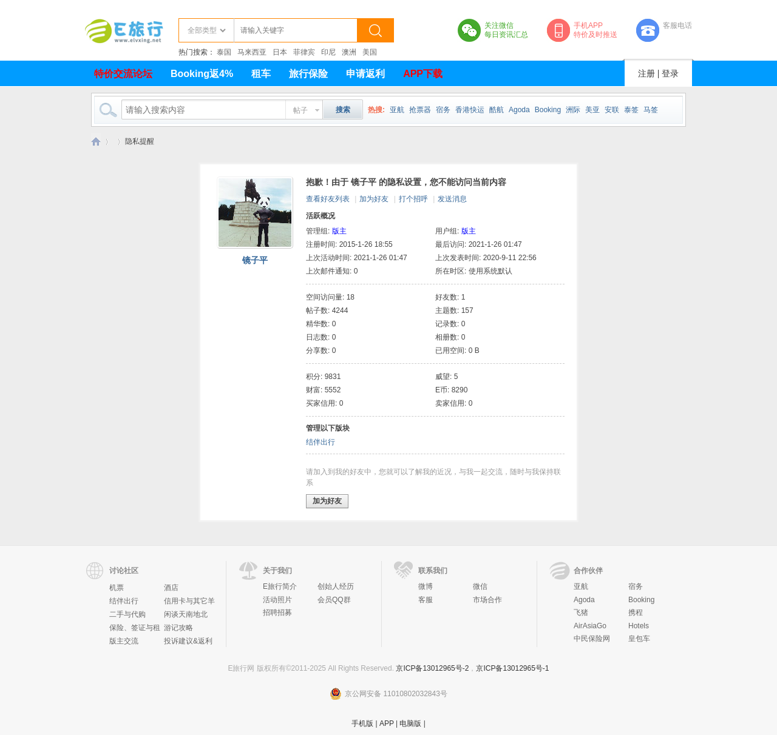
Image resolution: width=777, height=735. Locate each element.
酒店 (171, 587)
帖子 (300, 110)
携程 (635, 612)
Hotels (638, 626)
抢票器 (420, 110)
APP (386, 723)
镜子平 (255, 260)
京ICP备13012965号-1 (512, 668)
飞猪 (581, 612)
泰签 (631, 110)
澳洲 (349, 52)
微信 (480, 586)
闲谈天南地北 (186, 614)
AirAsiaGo (590, 626)
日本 (280, 52)
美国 (369, 52)
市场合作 (487, 600)
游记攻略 (178, 627)
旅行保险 (308, 74)
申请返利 (365, 74)
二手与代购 (127, 614)
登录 (670, 73)
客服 (425, 600)
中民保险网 (592, 638)
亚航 (397, 110)
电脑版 (410, 723)
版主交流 (123, 641)
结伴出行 (320, 442)
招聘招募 (277, 612)
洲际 (573, 110)
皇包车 (639, 638)
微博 (425, 586)
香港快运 (469, 110)
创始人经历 (335, 586)
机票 (116, 587)
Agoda (519, 110)
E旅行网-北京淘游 (96, 141)
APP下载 (423, 74)
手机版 (362, 723)
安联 (612, 110)
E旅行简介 (280, 586)
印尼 (328, 52)
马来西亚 (251, 52)
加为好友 (373, 199)
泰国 (224, 52)
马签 (650, 110)
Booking (548, 110)
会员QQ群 (334, 600)
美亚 (592, 110)
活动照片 (277, 600)
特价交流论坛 (123, 74)
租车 (261, 74)
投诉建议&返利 (188, 641)
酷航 (496, 110)
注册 (646, 73)
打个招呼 (413, 199)
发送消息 (452, 199)
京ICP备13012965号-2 (432, 668)
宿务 (443, 110)
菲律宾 (304, 52)
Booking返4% (202, 74)
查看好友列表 (328, 199)
